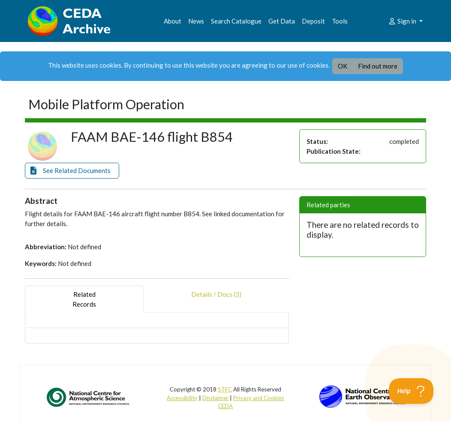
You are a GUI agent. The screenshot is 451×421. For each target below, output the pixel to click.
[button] (72, 171)
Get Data (281, 21)
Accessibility (182, 397)
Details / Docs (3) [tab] (216, 299)
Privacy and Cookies (258, 397)
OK (342, 66)
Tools (340, 21)
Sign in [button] (403, 21)
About (172, 21)
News (196, 21)
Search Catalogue (236, 21)
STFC (225, 389)
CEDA (225, 406)
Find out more (377, 66)
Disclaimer (215, 397)
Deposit (313, 21)
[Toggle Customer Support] (411, 391)
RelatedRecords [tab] (84, 299)
